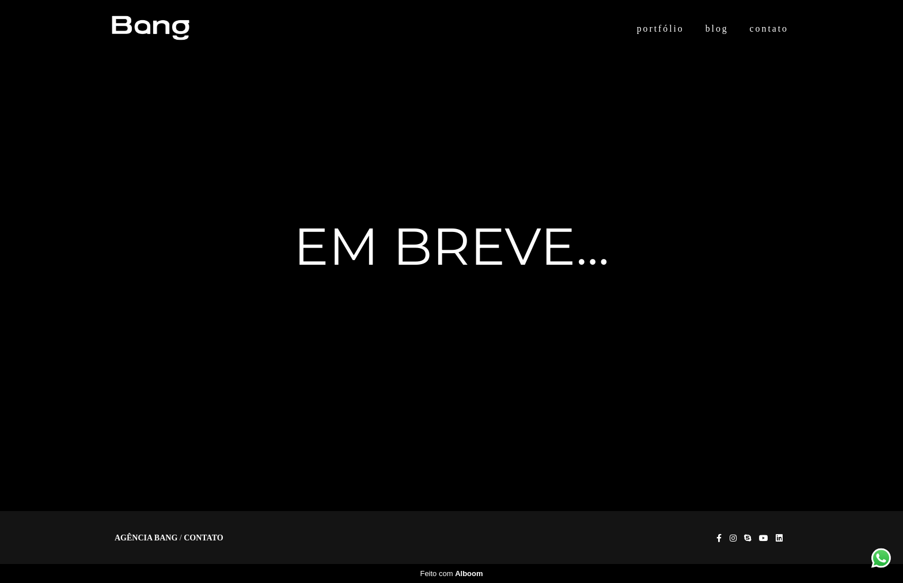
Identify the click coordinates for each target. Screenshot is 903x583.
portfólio (660, 28)
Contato (203, 538)
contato (769, 28)
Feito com (451, 573)
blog (717, 28)
